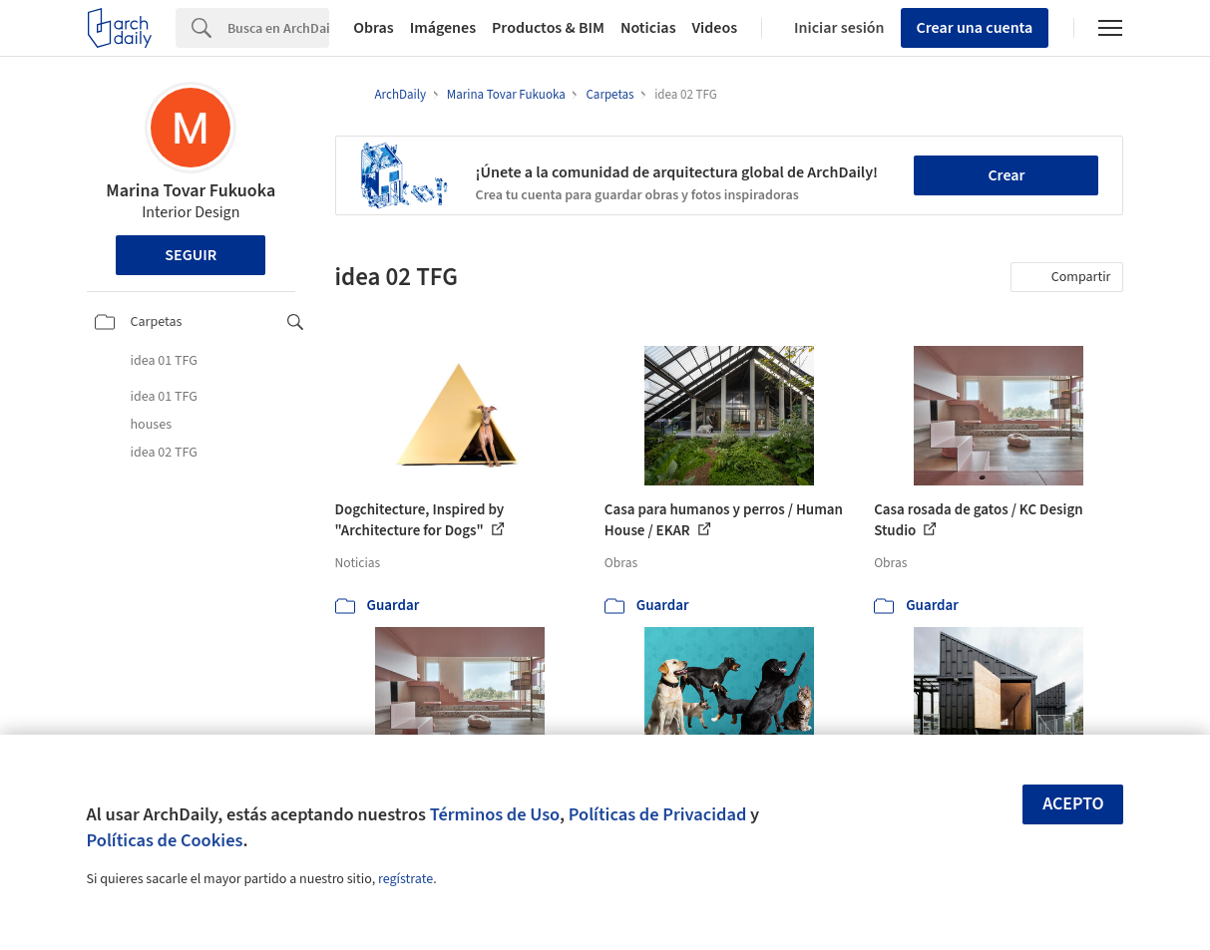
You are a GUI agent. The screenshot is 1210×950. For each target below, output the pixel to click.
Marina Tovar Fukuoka (190, 190)
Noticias (648, 28)
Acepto (1073, 804)
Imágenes (443, 28)
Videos (715, 28)
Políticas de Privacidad (658, 814)
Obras (373, 28)
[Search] (278, 28)
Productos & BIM (548, 28)
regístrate (405, 879)
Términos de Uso (495, 814)
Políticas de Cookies (165, 840)
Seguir (190, 255)
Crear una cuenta (975, 28)
